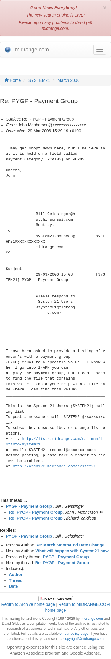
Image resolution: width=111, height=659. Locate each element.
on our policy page (73, 634)
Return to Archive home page (28, 604)
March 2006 (69, 80)
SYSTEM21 (39, 80)
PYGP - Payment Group (29, 506)
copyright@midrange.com (83, 639)
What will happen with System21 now (72, 551)
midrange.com (92, 618)
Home (12, 80)
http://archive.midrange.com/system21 (54, 466)
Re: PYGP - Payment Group (36, 512)
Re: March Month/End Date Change (70, 545)
